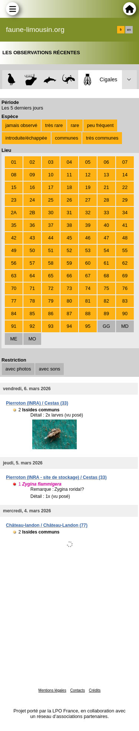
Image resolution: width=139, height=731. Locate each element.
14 (125, 174)
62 (125, 263)
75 (106, 288)
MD (125, 326)
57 (32, 263)
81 (87, 301)
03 (50, 162)
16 (32, 187)
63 (13, 275)
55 (125, 250)
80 (69, 301)
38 (69, 225)
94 (69, 326)
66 (69, 275)
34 (125, 212)
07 (125, 162)
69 (125, 275)
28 (106, 200)
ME (13, 339)
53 (87, 250)
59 (69, 263)
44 (50, 238)
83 (125, 301)
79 (50, 301)
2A (14, 212)
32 (87, 212)
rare (75, 125)
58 (50, 263)
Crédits (95, 690)
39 (87, 225)
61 (106, 263)
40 (106, 225)
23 (13, 200)
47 (106, 238)
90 (125, 313)
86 (50, 313)
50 (32, 250)
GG (106, 326)
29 (125, 200)
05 (87, 162)
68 (106, 275)
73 (69, 288)
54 (106, 250)
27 (87, 200)
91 (13, 326)
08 (13, 174)
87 (69, 313)
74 (87, 288)
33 (106, 212)
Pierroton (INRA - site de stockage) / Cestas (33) (56, 477)
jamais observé (21, 125)
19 (87, 187)
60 (87, 263)
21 (106, 187)
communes (66, 138)
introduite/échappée (26, 138)
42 (13, 238)
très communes (102, 138)
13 (106, 174)
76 (125, 288)
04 (69, 162)
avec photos (18, 369)
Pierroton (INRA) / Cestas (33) (37, 403)
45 (69, 238)
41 (125, 225)
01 (13, 162)
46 (87, 238)
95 (87, 326)
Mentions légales (52, 690)
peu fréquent (100, 125)
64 (32, 275)
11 (69, 174)
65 (50, 275)
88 (87, 313)
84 (13, 313)
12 (87, 174)
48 (125, 238)
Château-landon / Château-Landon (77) (46, 525)
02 (32, 162)
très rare (54, 125)
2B (32, 212)
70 (13, 288)
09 (32, 174)
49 (13, 250)
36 (32, 225)
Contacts (77, 690)
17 (50, 187)
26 (69, 200)
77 (13, 301)
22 (125, 187)
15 (13, 187)
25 (50, 200)
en (129, 30)
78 (32, 301)
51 (50, 250)
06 (106, 162)
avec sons (49, 369)
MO (32, 339)
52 (69, 250)
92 (32, 326)
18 (69, 187)
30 (50, 212)
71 (32, 288)
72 (50, 288)
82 (106, 301)
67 (87, 275)
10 (50, 174)
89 (106, 313)
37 (50, 225)
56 (13, 263)
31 (69, 212)
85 (32, 313)
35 (13, 225)
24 (32, 200)
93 (50, 326)
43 (32, 238)
